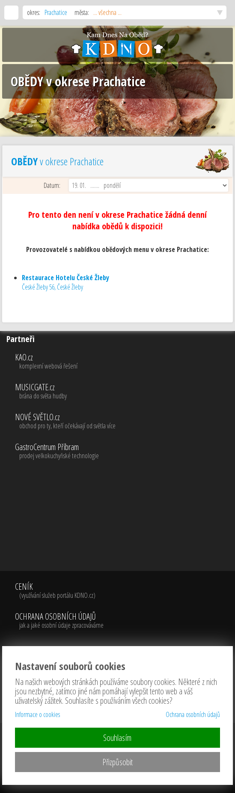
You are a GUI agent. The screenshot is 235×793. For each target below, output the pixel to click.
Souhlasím (117, 737)
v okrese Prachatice (57, 161)
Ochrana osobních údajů (193, 714)
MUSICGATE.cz (123, 391)
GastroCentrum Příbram (123, 451)
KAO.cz (123, 361)
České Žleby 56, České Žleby (65, 282)
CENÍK (59, 591)
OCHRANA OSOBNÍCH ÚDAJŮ (59, 620)
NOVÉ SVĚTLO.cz (123, 421)
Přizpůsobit (117, 762)
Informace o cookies (37, 714)
